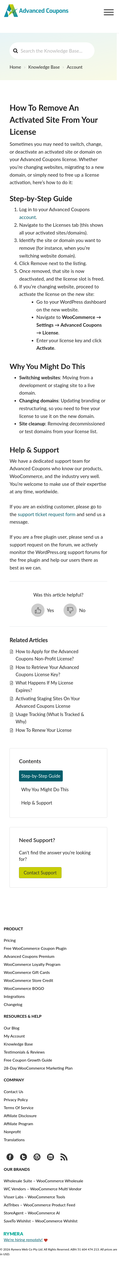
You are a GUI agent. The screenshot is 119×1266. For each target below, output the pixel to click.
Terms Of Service (19, 1107)
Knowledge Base (18, 1044)
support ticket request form (47, 514)
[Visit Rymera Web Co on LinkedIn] (50, 1158)
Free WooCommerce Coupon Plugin (35, 948)
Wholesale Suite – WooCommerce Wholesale (43, 1180)
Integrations (14, 996)
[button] (42, 610)
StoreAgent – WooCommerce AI (32, 1212)
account (27, 217)
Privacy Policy (16, 1099)
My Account (14, 1035)
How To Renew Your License (44, 730)
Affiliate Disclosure (20, 1115)
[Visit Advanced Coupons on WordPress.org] (37, 1158)
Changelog (13, 1004)
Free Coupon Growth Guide (28, 1060)
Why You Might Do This (44, 789)
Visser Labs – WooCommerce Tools (34, 1196)
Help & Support (36, 802)
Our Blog (12, 1027)
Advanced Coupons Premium (29, 956)
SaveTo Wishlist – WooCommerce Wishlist (41, 1220)
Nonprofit (12, 1131)
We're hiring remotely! (23, 1239)
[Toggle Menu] (109, 12)
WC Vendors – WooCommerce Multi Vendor (43, 1188)
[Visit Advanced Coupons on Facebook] (10, 1158)
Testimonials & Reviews (24, 1052)
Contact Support (40, 872)
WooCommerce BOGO (24, 988)
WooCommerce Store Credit (28, 980)
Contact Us (13, 1091)
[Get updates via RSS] (64, 1158)
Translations (14, 1139)
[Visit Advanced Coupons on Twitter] (23, 1158)
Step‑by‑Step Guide (40, 776)
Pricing (10, 940)
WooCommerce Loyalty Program (32, 964)
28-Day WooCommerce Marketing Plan (38, 1068)
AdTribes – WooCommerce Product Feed (39, 1204)
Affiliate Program (18, 1123)
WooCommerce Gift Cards (27, 972)
